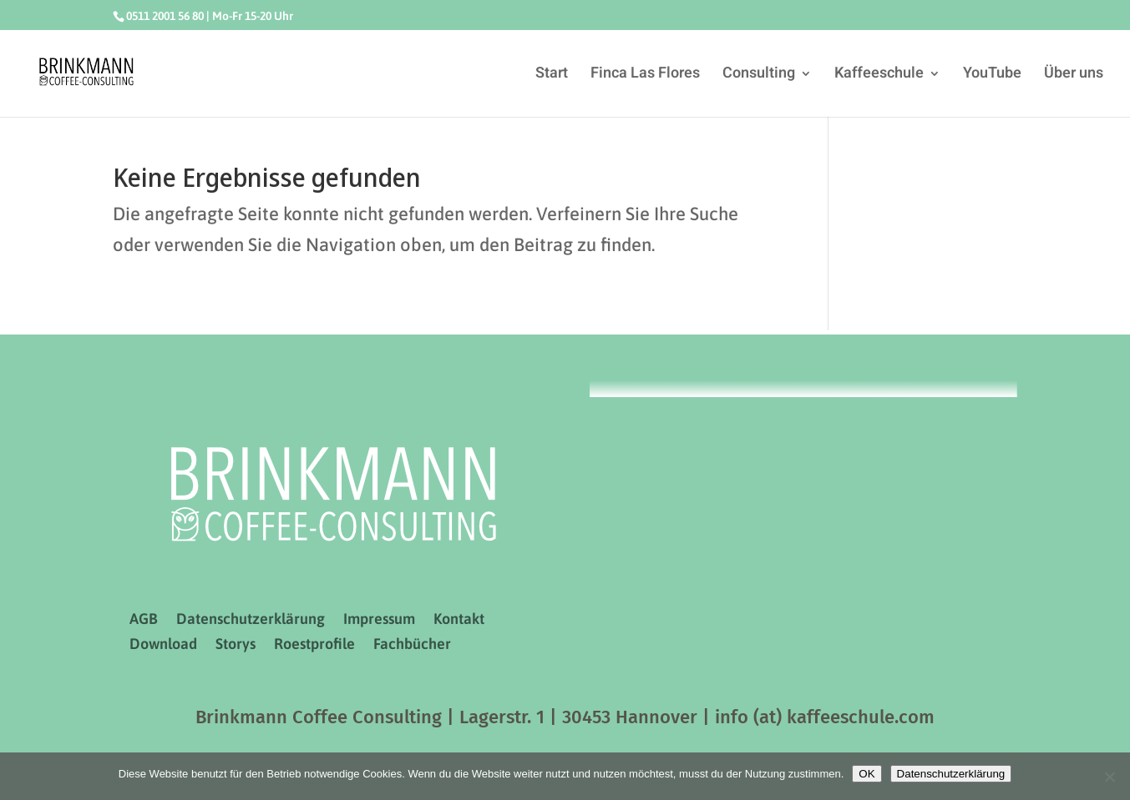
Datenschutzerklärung (250, 620)
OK (866, 773)
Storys (235, 645)
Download (163, 645)
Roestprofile (314, 645)
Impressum (379, 620)
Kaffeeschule (879, 76)
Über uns (1073, 76)
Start (551, 76)
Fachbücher (412, 645)
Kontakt (458, 620)
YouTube (992, 76)
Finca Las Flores (645, 76)
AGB (143, 620)
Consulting (758, 76)
